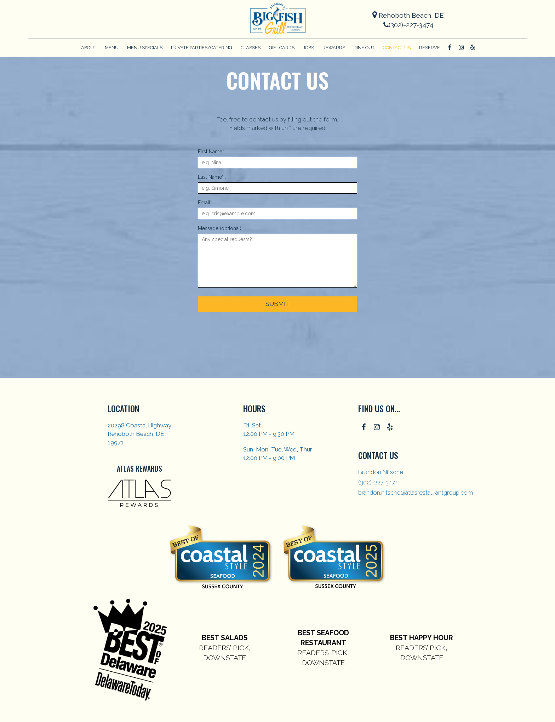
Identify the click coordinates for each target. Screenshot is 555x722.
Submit (277, 303)
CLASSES (251, 47)
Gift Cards (281, 47)
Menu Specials (144, 47)
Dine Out (364, 47)
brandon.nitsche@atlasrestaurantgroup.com (415, 492)
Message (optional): (220, 228)
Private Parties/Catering (201, 47)
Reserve (429, 47)
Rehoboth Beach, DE (408, 15)
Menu (112, 47)
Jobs (308, 47)
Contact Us (397, 47)
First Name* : (212, 151)
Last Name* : (212, 177)
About (88, 47)
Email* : (206, 202)
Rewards (333, 47)
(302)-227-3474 (408, 25)
